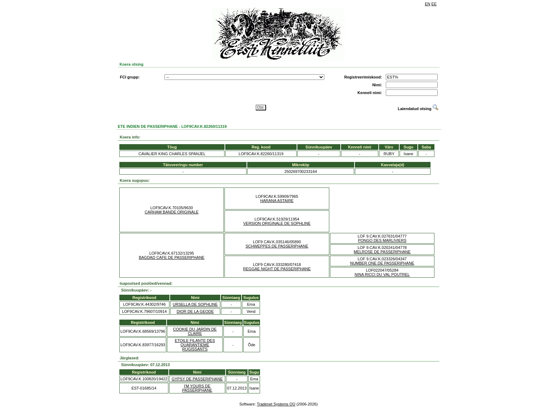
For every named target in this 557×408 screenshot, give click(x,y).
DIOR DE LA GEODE (195, 311)
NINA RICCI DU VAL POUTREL (382, 274)
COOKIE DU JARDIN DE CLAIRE (195, 331)
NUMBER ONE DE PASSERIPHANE (382, 263)
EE (434, 4)
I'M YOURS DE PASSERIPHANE (197, 388)
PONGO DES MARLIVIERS (382, 240)
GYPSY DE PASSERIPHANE (197, 379)
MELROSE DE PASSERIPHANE (382, 252)
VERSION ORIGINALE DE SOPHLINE (277, 223)
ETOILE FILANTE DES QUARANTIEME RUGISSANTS (195, 344)
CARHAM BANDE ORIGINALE (172, 212)
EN (427, 4)
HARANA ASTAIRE (277, 200)
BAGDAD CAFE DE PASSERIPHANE (172, 257)
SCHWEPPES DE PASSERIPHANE (276, 246)
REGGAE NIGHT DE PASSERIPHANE (276, 269)
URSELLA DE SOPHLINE (195, 304)
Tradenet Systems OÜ (276, 404)
